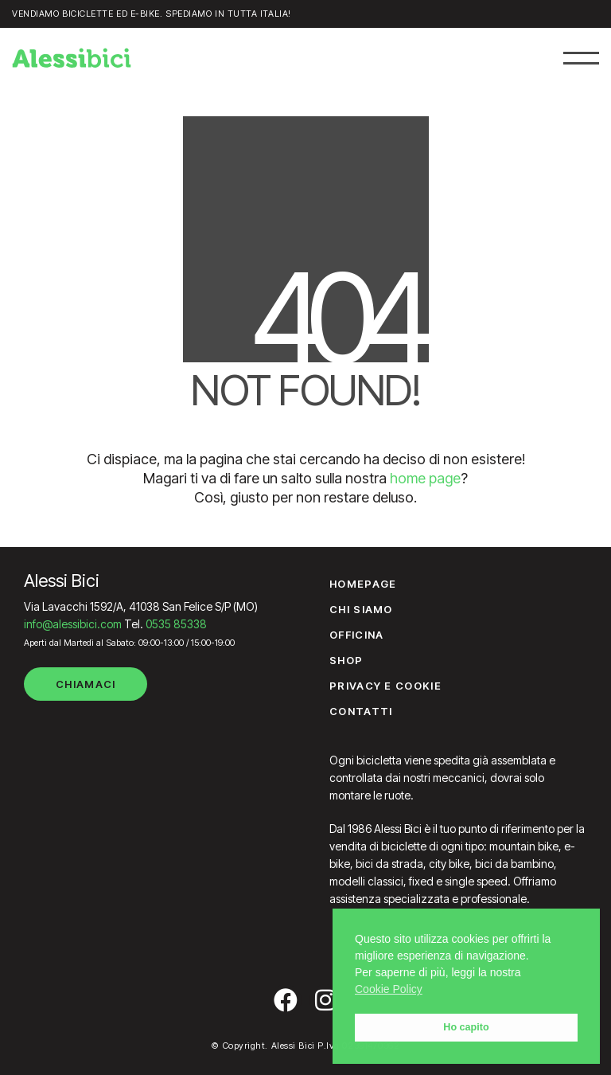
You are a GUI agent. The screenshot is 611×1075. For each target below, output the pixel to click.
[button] (581, 58)
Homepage (362, 583)
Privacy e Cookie (385, 685)
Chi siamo (361, 609)
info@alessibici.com (73, 624)
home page (425, 478)
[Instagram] (325, 1000)
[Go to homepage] (71, 58)
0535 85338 (176, 624)
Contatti (360, 711)
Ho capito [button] (465, 1027)
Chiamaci (85, 684)
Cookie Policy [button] (388, 989)
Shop (346, 660)
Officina (356, 634)
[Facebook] (286, 1000)
